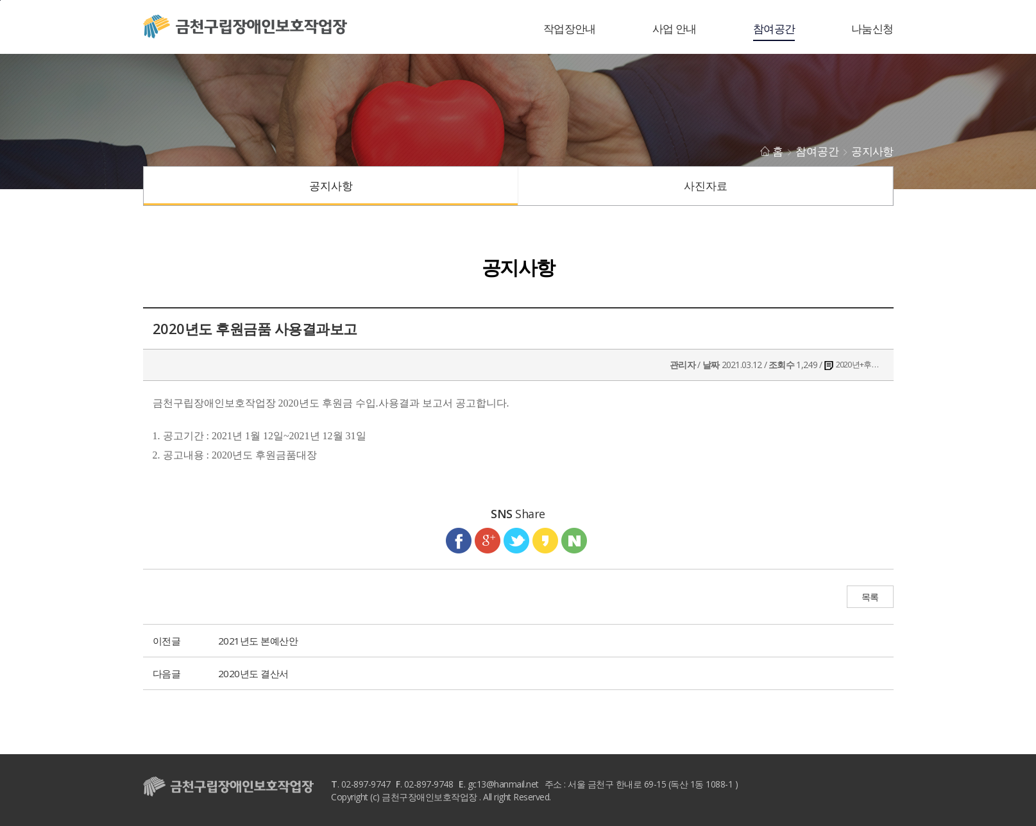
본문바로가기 (0, 0)
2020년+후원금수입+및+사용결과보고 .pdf (859, 364)
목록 (870, 597)
